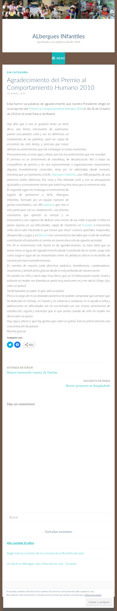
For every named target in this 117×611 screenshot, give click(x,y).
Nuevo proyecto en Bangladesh (88, 383)
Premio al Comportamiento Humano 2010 (56, 109)
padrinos (48, 205)
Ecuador (87, 225)
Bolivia (43, 235)
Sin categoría (17, 72)
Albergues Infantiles (63, 174)
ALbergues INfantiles (58, 36)
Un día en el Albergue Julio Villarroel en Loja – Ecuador (42, 564)
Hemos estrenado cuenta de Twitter (32, 370)
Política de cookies (92, 594)
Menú (61, 58)
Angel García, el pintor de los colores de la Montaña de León (45, 553)
